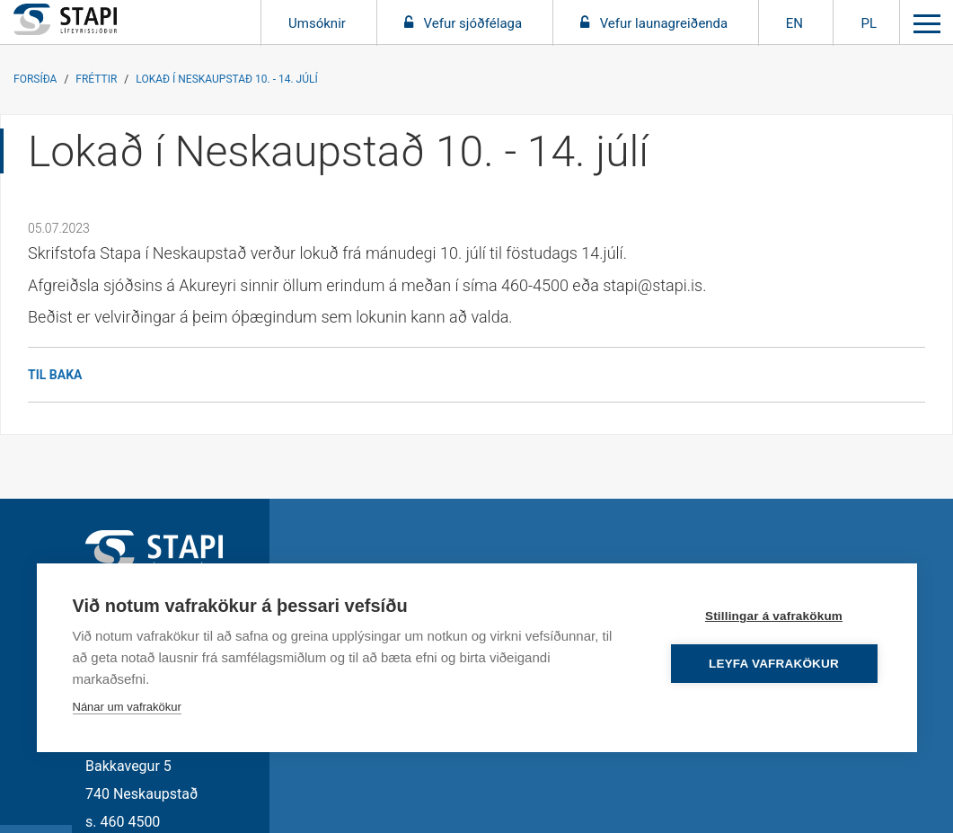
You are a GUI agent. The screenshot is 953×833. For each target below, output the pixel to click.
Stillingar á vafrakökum (774, 616)
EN (794, 23)
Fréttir (96, 79)
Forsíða (35, 79)
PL (868, 23)
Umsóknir (318, 23)
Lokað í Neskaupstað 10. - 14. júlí (226, 79)
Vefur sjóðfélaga (473, 23)
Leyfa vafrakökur (774, 663)
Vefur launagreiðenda (664, 23)
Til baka (55, 375)
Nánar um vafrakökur (127, 706)
